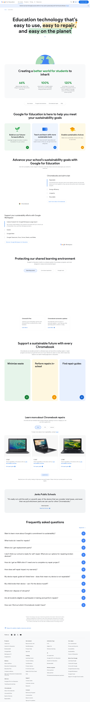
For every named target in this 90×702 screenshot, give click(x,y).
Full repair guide (10, 456)
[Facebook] (11, 624)
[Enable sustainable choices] (73, 126)
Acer (38, 417)
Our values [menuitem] (20, 2)
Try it (67, 5)
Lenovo (52, 417)
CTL (45, 417)
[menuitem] (31, 2)
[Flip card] (27, 387)
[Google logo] (6, 699)
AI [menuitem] (34, 2)
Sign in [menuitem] (75, 2)
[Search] (71, 2)
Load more (45, 464)
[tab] (30, 260)
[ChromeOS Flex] (32, 312)
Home (5, 9)
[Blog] (14, 624)
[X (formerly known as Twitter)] (17, 624)
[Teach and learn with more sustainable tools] (45, 126)
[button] (82, 517)
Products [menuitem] (26, 2)
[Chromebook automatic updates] (58, 312)
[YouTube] (20, 624)
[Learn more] (27, 137)
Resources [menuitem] (39, 2)
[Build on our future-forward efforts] (17, 126)
